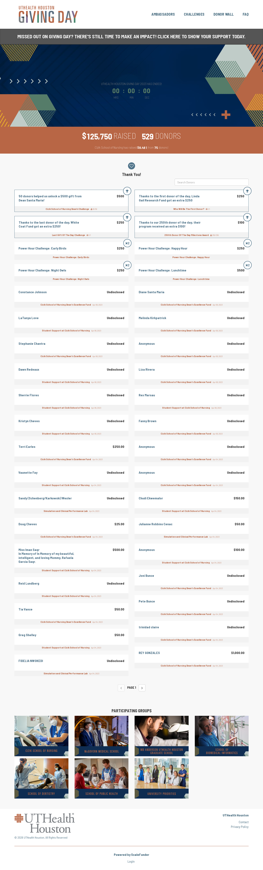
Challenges (194, 14)
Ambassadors (163, 14)
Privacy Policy (240, 827)
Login (131, 861)
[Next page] (142, 687)
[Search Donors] (212, 182)
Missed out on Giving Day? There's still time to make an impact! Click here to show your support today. (131, 36)
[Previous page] (121, 687)
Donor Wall (223, 14)
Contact (244, 822)
